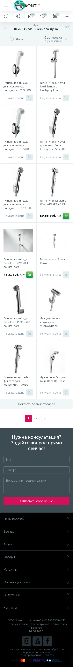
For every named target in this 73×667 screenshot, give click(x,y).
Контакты (36, 607)
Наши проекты (36, 519)
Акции (36, 544)
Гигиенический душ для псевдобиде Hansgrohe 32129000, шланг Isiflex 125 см (18, 206)
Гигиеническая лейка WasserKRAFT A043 (53, 202)
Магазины (36, 569)
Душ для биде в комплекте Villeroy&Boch (50, 322)
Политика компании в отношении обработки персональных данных (36, 651)
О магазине (36, 595)
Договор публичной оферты (36, 655)
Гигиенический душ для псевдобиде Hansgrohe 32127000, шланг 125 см (17, 147)
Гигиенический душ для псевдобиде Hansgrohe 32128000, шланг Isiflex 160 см (54, 147)
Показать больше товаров (36, 404)
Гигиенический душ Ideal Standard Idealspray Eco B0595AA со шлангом (54, 88)
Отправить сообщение (36, 501)
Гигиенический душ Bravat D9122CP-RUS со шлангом (16, 263)
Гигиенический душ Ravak (52, 261)
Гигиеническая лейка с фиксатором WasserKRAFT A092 (18, 381)
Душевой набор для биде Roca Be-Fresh (53, 379)
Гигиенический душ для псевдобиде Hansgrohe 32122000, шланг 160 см (18, 88)
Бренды (36, 531)
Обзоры (36, 557)
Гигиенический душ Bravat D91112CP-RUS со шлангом (17, 322)
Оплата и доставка (36, 582)
